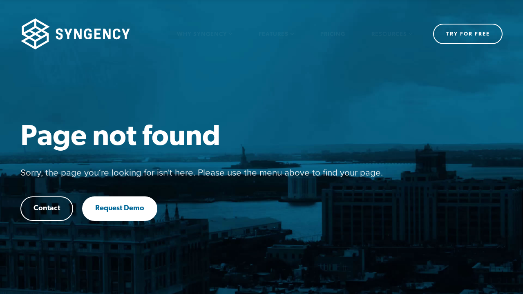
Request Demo (119, 208)
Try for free (468, 34)
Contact (47, 208)
